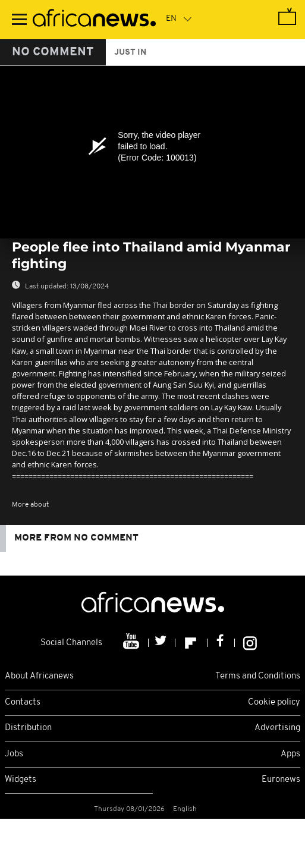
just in (130, 52)
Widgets (20, 779)
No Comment (53, 52)
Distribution (28, 728)
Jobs (14, 754)
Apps (290, 754)
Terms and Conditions (257, 676)
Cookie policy (274, 702)
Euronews (281, 779)
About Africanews (39, 676)
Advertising (277, 728)
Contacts (22, 702)
